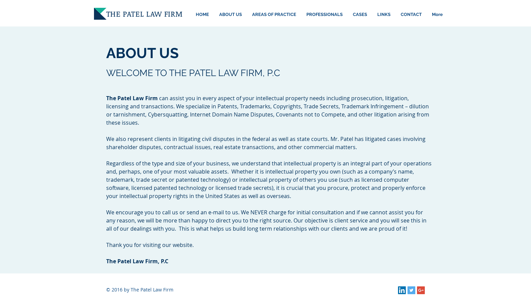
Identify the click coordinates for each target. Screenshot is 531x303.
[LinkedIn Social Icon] (402, 290)
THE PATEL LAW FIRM (144, 13)
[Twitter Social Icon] (411, 290)
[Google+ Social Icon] (421, 290)
